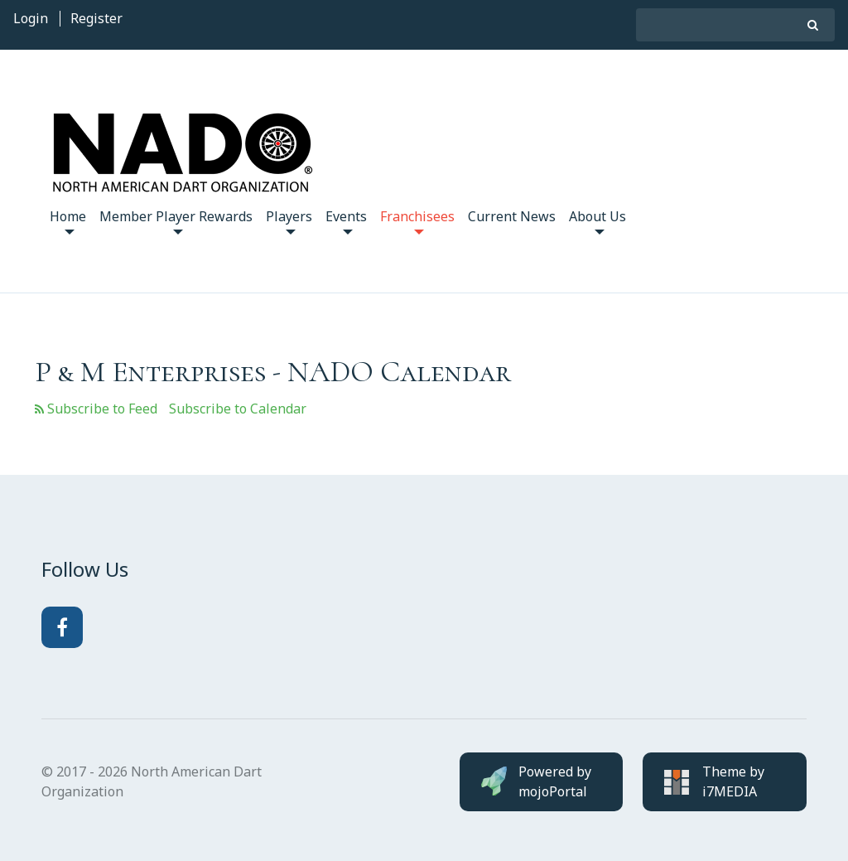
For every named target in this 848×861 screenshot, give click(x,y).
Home (68, 221)
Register (96, 18)
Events (346, 221)
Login (30, 18)
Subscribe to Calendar (237, 408)
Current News (512, 216)
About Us (597, 221)
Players (289, 221)
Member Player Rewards (176, 221)
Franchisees (417, 221)
